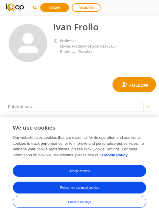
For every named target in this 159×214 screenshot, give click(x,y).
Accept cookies (79, 172)
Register (86, 7)
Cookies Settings (79, 202)
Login (54, 7)
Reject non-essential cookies (79, 188)
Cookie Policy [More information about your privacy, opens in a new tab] (115, 156)
